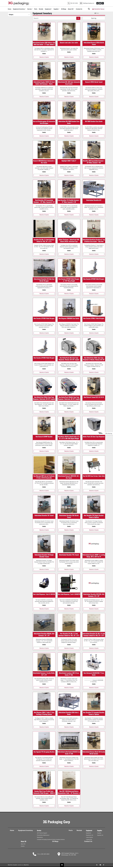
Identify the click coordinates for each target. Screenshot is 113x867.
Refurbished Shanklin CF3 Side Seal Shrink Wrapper (44, 280)
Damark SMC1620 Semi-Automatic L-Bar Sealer (44, 162)
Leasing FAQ (89, 839)
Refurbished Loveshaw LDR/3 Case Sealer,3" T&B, (69, 674)
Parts (35, 9)
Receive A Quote (44, 57)
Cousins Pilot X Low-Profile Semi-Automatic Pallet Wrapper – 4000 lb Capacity (44, 792)
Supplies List (100, 835)
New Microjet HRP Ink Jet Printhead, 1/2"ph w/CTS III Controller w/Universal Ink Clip (44, 477)
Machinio (26, 865)
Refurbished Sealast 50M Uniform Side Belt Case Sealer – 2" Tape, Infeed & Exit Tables (44, 43)
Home (9, 9)
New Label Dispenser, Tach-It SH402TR (69, 594)
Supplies (56, 9)
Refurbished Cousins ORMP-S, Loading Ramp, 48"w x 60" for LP (94, 556)
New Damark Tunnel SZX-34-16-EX (94, 397)
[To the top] (109, 433)
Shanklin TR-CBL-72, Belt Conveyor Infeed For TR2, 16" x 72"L (44, 240)
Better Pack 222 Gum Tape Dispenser (94, 437)
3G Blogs (63, 9)
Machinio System (12, 865)
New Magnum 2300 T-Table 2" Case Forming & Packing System (44, 713)
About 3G (70, 9)
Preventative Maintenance (43, 835)
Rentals (41, 9)
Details (44, 53)
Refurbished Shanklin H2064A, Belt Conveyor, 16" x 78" (44, 634)
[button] (19, 9)
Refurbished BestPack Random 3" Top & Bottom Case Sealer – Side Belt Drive (94, 240)
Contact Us (79, 9)
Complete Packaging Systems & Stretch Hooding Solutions (51, 839)
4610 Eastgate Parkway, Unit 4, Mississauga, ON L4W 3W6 (69, 854)
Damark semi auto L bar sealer (69, 43)
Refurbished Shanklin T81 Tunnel (44, 515)
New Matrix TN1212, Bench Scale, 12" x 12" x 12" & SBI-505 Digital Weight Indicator (69, 437)
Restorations (40, 837)
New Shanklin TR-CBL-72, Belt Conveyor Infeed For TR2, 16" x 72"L (69, 634)
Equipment (48, 9)
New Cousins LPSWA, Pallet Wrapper (93, 318)
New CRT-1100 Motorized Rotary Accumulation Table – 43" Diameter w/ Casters (69, 792)
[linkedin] (97, 3)
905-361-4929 (74, 3)
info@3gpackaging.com (88, 3)
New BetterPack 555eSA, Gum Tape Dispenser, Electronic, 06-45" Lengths (69, 398)
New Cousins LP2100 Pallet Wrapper (93, 279)
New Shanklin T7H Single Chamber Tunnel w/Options (94, 516)
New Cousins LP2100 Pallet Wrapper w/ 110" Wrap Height (69, 280)
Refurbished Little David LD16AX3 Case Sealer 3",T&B (69, 753)
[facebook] (103, 3)
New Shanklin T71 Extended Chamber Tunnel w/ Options (93, 713)
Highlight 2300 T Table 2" (69, 161)
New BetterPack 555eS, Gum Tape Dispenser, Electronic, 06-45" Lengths (44, 398)
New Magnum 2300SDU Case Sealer (69, 318)
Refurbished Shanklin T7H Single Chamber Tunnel (44, 556)
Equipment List (89, 835)
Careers (23, 846)
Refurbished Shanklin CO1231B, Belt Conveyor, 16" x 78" (93, 595)
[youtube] (100, 3)
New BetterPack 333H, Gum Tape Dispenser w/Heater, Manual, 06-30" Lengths (93, 359)
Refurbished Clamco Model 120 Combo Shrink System (94, 753)
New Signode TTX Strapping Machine (44, 752)
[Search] (54, 18)
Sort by (93, 18)
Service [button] (29, 9)
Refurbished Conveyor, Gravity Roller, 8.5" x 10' (44, 674)
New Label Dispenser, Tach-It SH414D (44, 594)
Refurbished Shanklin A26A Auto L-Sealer (69, 713)
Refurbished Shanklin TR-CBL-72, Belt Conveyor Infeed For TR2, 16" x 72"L (94, 634)
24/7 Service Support (42, 833)
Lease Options (89, 837)
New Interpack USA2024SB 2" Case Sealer (94, 674)
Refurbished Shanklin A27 (93, 200)
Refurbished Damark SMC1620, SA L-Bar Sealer (69, 477)
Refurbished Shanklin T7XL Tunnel (69, 555)
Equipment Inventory (19, 9)
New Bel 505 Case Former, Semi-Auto (94, 476)
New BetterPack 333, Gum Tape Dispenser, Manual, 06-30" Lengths (69, 359)
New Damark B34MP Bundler (44, 437)
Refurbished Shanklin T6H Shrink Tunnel (69, 516)
